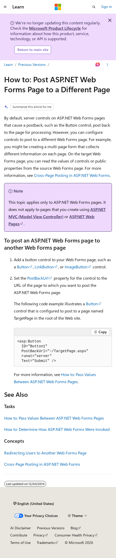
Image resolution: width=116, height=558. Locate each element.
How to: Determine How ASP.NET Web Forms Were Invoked (57, 429)
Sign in (106, 6)
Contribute (18, 535)
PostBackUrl (38, 278)
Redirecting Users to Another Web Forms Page (45, 452)
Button (23, 266)
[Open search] (94, 7)
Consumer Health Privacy (74, 535)
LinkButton (44, 266)
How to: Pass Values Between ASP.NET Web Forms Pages (54, 418)
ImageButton (76, 266)
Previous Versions (32, 64)
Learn (8, 64)
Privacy (39, 535)
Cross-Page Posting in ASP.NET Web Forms (72, 175)
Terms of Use (20, 542)
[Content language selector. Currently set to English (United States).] (33, 504)
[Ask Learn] (98, 64)
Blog (74, 527)
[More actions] (107, 64)
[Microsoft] (58, 7)
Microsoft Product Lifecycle (55, 28)
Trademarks (46, 542)
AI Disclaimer (20, 527)
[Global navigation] (5, 7)
